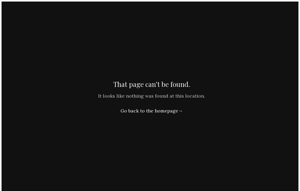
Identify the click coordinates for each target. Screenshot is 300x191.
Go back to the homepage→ (152, 111)
